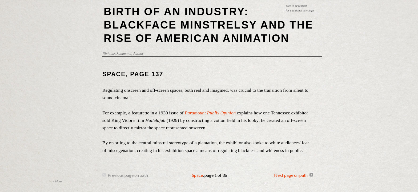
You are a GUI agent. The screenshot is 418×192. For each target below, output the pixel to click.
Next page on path (291, 175)
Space (197, 175)
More (58, 181)
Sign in (290, 5)
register (302, 5)
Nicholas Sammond (116, 54)
